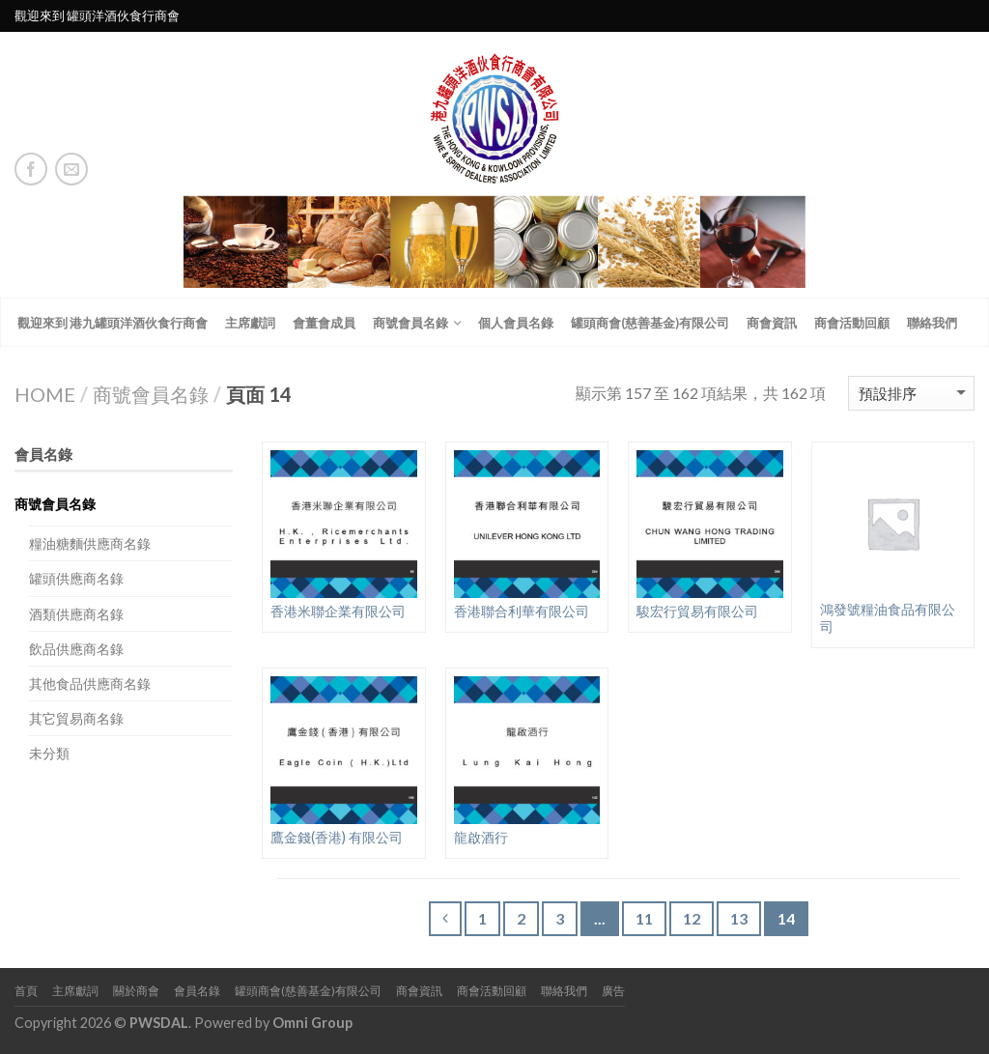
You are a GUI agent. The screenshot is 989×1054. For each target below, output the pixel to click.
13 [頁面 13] (739, 918)
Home (44, 394)
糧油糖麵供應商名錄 (90, 543)
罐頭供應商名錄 (76, 578)
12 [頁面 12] (691, 918)
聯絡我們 (932, 322)
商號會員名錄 (410, 322)
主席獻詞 (250, 322)
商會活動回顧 (852, 322)
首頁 (26, 990)
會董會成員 (324, 322)
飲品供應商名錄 (76, 649)
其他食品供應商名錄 (90, 683)
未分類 (49, 753)
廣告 (613, 990)
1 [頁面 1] (482, 918)
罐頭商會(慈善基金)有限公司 (650, 322)
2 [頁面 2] (521, 918)
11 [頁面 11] (644, 918)
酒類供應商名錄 (76, 614)
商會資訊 (772, 322)
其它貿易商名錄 (76, 718)
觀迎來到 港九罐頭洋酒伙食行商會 (112, 322)
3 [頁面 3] (559, 918)
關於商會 (136, 990)
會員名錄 (197, 990)
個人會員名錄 (515, 322)
